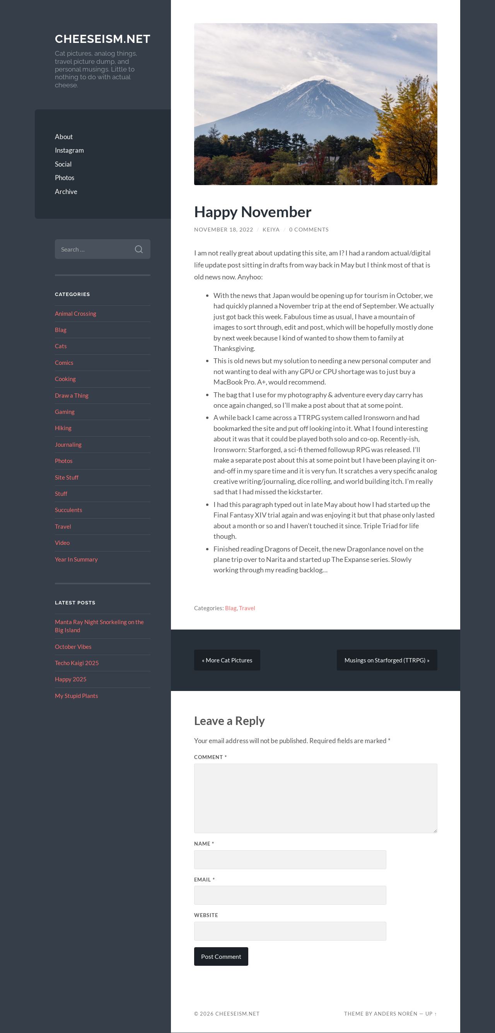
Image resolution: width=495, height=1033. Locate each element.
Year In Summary (76, 559)
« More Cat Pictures (227, 660)
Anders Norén (396, 1014)
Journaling (68, 444)
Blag (61, 329)
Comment (210, 757)
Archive (66, 191)
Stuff (61, 493)
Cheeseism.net (103, 39)
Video (62, 542)
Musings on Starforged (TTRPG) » (387, 660)
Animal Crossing (75, 313)
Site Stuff (67, 477)
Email (204, 879)
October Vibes (73, 646)
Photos (64, 178)
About (64, 137)
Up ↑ (431, 1014)
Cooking (65, 378)
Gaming (65, 411)
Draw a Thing (72, 395)
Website (206, 915)
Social (63, 164)
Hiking (63, 427)
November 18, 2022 (223, 229)
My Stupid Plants (76, 695)
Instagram (69, 150)
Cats (61, 345)
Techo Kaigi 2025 (77, 662)
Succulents (68, 509)
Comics (64, 362)
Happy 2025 (71, 679)
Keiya (271, 229)
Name (204, 844)
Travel (63, 526)
